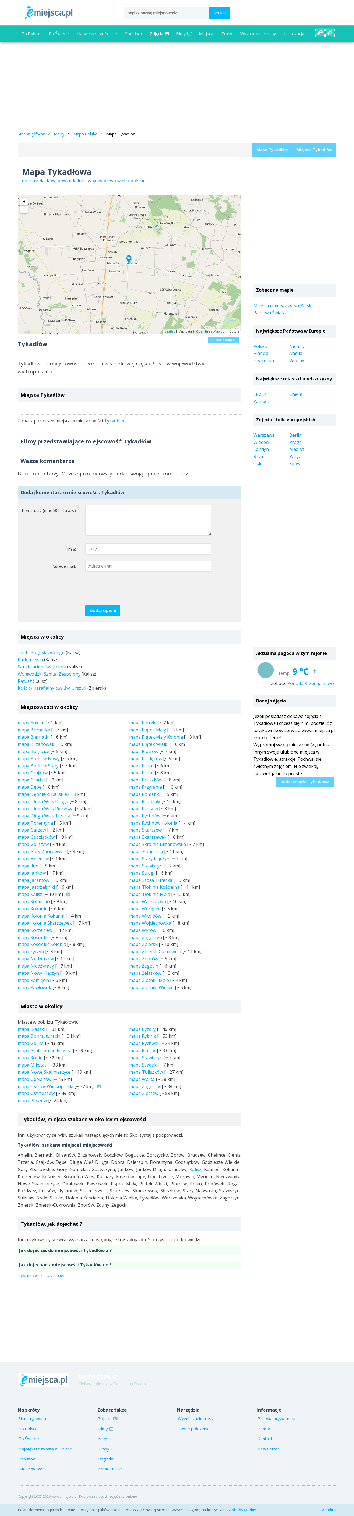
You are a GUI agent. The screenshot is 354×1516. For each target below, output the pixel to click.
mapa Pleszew (32, 1106)
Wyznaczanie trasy (258, 33)
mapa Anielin (31, 728)
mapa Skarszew (145, 835)
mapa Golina (31, 1049)
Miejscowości (31, 1474)
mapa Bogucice (33, 757)
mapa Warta (142, 1085)
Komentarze (110, 1474)
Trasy (226, 33)
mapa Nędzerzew (36, 964)
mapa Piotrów (143, 757)
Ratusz (25, 687)
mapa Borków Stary (38, 771)
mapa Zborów (143, 964)
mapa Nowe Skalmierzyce (44, 1078)
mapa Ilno (28, 871)
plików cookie (244, 1509)
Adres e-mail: (64, 571)
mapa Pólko (141, 771)
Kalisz (195, 1175)
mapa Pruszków (145, 785)
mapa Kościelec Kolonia (42, 950)
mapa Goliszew (33, 850)
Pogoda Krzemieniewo (310, 683)
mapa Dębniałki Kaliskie (42, 800)
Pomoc (264, 1434)
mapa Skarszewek (147, 843)
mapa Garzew (32, 835)
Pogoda (105, 1464)
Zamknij (329, 1509)
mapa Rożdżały (144, 807)
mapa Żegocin (143, 971)
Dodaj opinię (103, 616)
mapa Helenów (33, 864)
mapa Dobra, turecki (39, 1042)
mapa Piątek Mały (147, 735)
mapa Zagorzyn (145, 943)
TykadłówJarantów (41, 1281)
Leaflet (170, 331)
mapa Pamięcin (33, 986)
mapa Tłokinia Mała (149, 900)
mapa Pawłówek (34, 993)
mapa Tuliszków (146, 1078)
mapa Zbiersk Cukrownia (155, 957)
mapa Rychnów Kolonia (153, 828)
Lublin (259, 394)
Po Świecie (59, 33)
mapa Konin (30, 1063)
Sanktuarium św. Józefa (42, 672)
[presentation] (127, 594)
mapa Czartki (31, 785)
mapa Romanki (144, 800)
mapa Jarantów (33, 886)
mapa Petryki (143, 728)
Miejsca (206, 33)
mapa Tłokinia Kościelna (154, 893)
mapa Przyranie (145, 793)
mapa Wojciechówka (150, 929)
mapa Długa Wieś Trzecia (44, 821)
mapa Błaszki (31, 1035)
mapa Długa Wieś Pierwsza (46, 814)
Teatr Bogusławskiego (41, 658)
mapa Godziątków (36, 843)
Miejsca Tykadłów (314, 149)
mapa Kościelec (33, 943)
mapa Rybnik (142, 1042)
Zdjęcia (160, 33)
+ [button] (24, 201)
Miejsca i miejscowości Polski (283, 305)
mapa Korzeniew (35, 936)
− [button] (24, 209)
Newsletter (268, 1454)
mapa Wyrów (142, 936)
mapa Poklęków (145, 764)
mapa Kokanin (33, 914)
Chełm (295, 394)
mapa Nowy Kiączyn (38, 979)
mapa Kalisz (30, 900)
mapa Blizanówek (36, 750)
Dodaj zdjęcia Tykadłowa (305, 782)
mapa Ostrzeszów (36, 1099)
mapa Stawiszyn (145, 871)
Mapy (59, 134)
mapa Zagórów (145, 1092)
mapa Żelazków (145, 979)
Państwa (133, 33)
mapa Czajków (33, 778)
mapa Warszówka (147, 907)
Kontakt (264, 1444)
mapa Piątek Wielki (148, 750)
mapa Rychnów (144, 821)
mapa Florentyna (35, 828)
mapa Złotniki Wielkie (151, 993)
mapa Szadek (143, 1070)
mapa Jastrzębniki (36, 893)
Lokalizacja (294, 33)
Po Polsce (31, 33)
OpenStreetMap (208, 331)
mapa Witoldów (145, 921)
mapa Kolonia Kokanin (41, 921)
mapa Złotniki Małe (149, 986)
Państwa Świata (269, 313)
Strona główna (31, 134)
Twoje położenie (194, 1434)
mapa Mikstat (32, 1070)
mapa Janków (32, 878)
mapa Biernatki (34, 742)
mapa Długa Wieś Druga (43, 807)
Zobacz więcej (223, 340)
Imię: (71, 554)
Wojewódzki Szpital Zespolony (49, 679)
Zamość (261, 401)
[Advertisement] (177, 87)
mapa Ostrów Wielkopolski (45, 1092)
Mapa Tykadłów (272, 149)
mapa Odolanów (34, 1085)
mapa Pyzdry (142, 1035)
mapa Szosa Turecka (150, 886)
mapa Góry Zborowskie (42, 857)
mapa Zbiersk (143, 950)
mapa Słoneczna (146, 857)
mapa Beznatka (34, 735)
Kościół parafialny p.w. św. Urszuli (52, 694)
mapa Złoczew (143, 1099)
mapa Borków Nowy (39, 764)
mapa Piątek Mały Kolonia (156, 742)
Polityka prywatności (276, 1424)
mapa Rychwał (143, 1049)
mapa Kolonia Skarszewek (45, 929)
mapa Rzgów (142, 1056)
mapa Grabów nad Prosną (45, 1056)
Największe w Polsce (97, 33)
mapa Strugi (142, 878)
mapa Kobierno (34, 907)
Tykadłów (114, 421)
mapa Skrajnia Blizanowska (157, 850)
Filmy (184, 33)
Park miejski (30, 665)
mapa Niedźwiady (36, 971)
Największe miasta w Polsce (45, 1454)
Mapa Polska (85, 134)
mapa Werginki (145, 914)
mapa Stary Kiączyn (149, 864)
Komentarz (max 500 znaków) (49, 510)
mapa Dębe (29, 793)
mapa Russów (143, 814)
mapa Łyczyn (31, 957)
